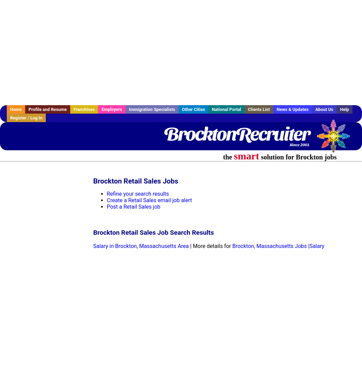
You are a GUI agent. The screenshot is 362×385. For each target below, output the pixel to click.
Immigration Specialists (152, 109)
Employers (111, 109)
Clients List (259, 109)
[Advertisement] (181, 52)
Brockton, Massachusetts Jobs (269, 246)
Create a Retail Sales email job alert (149, 200)
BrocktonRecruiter (236, 134)
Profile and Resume (47, 109)
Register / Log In (26, 117)
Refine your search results (138, 194)
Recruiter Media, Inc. (337, 139)
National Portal (226, 109)
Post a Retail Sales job (133, 207)
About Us (324, 109)
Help (344, 109)
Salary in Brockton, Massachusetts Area (141, 246)
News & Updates (292, 109)
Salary (316, 246)
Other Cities (193, 109)
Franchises (84, 109)
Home (16, 109)
